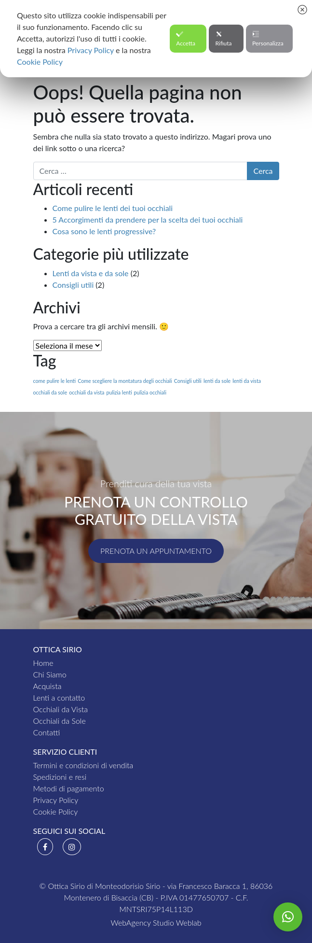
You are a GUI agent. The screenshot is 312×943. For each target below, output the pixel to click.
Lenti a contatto (59, 697)
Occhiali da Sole (59, 720)
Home (43, 662)
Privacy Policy (56, 799)
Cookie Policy (55, 811)
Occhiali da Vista (60, 709)
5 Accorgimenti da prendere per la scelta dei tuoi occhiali (148, 219)
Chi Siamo (50, 674)
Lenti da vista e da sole (91, 273)
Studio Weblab (177, 922)
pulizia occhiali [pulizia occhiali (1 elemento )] (150, 392)
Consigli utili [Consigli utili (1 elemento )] (188, 381)
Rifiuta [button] (223, 38)
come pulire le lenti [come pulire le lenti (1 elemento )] (54, 381)
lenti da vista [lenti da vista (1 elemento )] (246, 381)
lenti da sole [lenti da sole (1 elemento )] (217, 381)
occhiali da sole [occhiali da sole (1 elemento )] (50, 392)
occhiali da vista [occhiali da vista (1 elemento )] (86, 392)
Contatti (46, 732)
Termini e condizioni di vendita (83, 765)
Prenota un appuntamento (156, 550)
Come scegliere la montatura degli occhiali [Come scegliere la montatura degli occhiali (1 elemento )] (125, 381)
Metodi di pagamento (68, 788)
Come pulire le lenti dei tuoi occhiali (113, 207)
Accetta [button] (185, 38)
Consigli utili (73, 284)
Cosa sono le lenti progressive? (104, 231)
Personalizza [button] (268, 38)
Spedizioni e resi (60, 776)
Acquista (47, 685)
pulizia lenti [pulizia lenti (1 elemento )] (119, 392)
